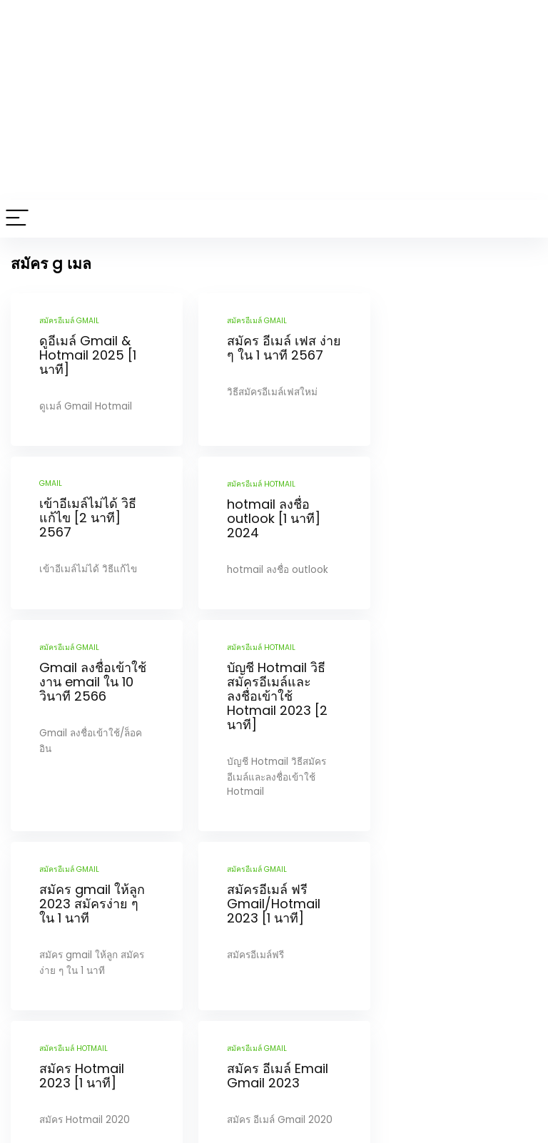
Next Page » (296, 1033)
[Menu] (17, 219)
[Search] (526, 219)
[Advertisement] (274, 100)
